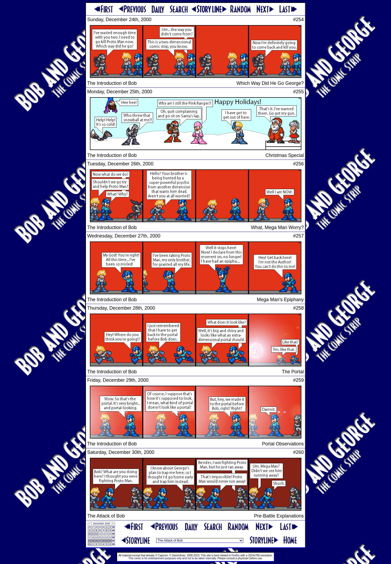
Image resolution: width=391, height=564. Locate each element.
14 (103, 534)
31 (89, 544)
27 (93, 527)
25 (93, 540)
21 (103, 537)
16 (110, 534)
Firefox (236, 555)
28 (96, 527)
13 (100, 534)
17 (89, 537)
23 (110, 537)
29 (100, 527)
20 (100, 537)
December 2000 (101, 523)
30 (103, 527)
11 (93, 534)
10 (89, 534)
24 (89, 540)
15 (106, 534)
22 (106, 537)
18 (93, 537)
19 (96, 537)
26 (89, 527)
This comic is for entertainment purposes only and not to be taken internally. (172, 558)
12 (96, 534)
